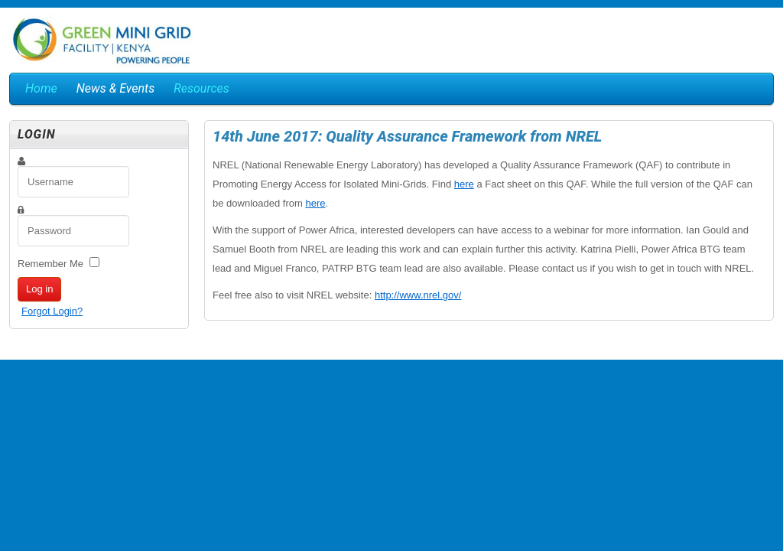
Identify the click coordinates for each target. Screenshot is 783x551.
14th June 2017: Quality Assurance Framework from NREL (407, 136)
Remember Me (50, 263)
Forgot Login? (52, 311)
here (464, 184)
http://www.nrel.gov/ (418, 295)
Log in (39, 289)
